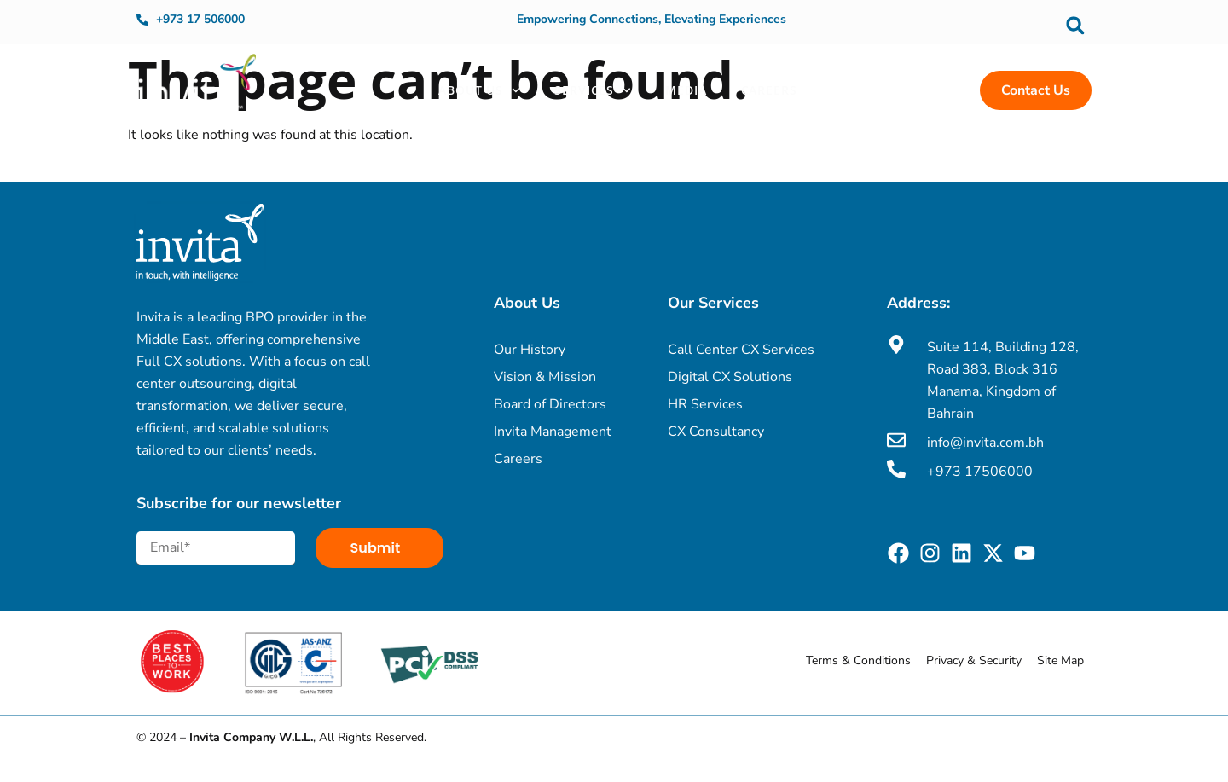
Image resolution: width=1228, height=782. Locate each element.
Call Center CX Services (741, 349)
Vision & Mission (545, 377)
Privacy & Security (974, 660)
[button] (1075, 25)
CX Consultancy (716, 431)
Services (592, 90)
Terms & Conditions (858, 660)
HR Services (705, 404)
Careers (769, 90)
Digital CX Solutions (730, 377)
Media (686, 90)
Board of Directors (550, 404)
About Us (479, 90)
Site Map (1060, 660)
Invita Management (552, 431)
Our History (529, 349)
